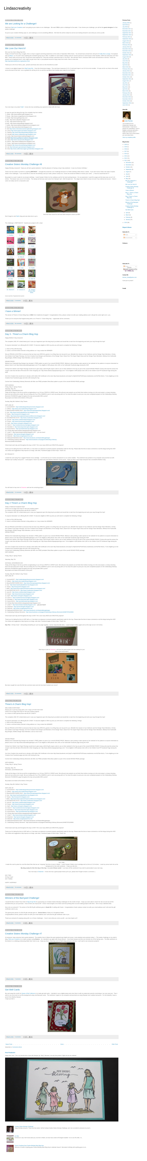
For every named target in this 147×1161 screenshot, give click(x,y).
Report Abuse (126, 227)
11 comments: (18, 37)
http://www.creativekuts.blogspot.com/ (31, 417)
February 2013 (126, 45)
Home (62, 1044)
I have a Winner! (13, 311)
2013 (125, 156)
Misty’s (11, 55)
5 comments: (18, 300)
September (129, 169)
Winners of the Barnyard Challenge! (22, 898)
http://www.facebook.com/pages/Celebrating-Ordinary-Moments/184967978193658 (50, 612)
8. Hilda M (21, 257)
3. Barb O (32, 235)
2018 (125, 149)
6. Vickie (32, 246)
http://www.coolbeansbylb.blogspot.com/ (23, 419)
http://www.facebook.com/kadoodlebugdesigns (36, 438)
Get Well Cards (12, 989)
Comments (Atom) (17, 1047)
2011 (125, 160)
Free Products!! (10, 1052)
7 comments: (18, 979)
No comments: (18, 323)
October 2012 (126, 53)
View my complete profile (129, 137)
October (128, 167)
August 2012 (125, 57)
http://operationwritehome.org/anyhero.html (17, 61)
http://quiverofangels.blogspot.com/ (24, 434)
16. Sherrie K (10, 289)
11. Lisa (21, 268)
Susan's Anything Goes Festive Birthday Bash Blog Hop (29, 1145)
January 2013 (126, 47)
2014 (125, 153)
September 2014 (126, 34)
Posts (126, 234)
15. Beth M (31, 279)
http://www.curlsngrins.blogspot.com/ (21, 423)
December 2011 (126, 73)
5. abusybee (21, 246)
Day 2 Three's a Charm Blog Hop (21, 503)
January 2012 (126, 71)
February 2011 (126, 93)
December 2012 (126, 49)
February (128, 217)
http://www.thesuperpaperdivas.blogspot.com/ (37, 410)
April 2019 (125, 24)
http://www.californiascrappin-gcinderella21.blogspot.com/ (26, 148)
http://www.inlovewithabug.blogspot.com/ (23, 145)
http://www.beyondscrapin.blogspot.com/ (26, 427)
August (128, 171)
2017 (125, 151)
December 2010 (126, 97)
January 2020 (126, 22)
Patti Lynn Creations (17, 27)
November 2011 (126, 75)
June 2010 (125, 105)
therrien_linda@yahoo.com (129, 277)
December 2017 (126, 28)
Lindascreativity (17, 8)
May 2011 (125, 87)
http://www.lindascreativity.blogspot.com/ (24, 605)
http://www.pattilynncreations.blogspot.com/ (24, 138)
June (127, 176)
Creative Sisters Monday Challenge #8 (23, 164)
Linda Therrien (128, 121)
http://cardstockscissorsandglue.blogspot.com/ (26, 425)
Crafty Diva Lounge (104, 54)
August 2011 (125, 81)
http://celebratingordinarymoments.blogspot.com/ (30, 407)
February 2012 (126, 69)
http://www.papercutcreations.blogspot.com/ (23, 130)
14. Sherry (21, 279)
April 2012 (125, 65)
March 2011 (125, 91)
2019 (125, 146)
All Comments (128, 237)
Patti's (18, 216)
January (128, 219)
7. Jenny (10, 257)
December (129, 162)
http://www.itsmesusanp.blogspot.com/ (23, 421)
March (127, 215)
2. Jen (21, 235)
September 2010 (126, 103)
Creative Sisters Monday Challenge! (24, 1126)
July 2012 (124, 59)
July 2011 (124, 83)
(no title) (17, 1136)
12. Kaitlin (32, 268)
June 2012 (125, 61)
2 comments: (18, 923)
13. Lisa (10, 279)
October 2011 (126, 77)
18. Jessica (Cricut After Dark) (31, 291)
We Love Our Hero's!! (15, 48)
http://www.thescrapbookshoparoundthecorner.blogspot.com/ (27, 416)
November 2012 (126, 50)
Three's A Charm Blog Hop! (18, 704)
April (127, 212)
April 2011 (125, 89)
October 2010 (126, 101)
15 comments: (18, 887)
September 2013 (126, 39)
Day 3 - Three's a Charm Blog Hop (21, 334)
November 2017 (126, 31)
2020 (125, 144)
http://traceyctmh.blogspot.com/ (20, 414)
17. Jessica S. (21, 289)
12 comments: (18, 693)
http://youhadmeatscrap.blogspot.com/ (27, 428)
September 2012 (126, 55)
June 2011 (125, 85)
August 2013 (125, 41)
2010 (125, 222)
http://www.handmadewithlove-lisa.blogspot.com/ (24, 412)
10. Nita (10, 268)
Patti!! (22, 107)
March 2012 (125, 67)
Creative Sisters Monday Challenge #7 (23, 933)
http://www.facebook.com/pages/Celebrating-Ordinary (41, 439)
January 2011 (126, 95)
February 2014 (126, 37)
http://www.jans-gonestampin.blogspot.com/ (22, 147)
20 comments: (18, 153)
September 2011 (126, 79)
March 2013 (125, 43)
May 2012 (125, 63)
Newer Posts (9, 1044)
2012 (125, 158)
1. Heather (10, 235)
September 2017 (126, 33)
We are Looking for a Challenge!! (21, 23)
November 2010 (126, 99)
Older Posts (115, 1044)
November (129, 165)
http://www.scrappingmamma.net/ (22, 436)
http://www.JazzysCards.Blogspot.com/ (22, 139)
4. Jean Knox (10, 246)
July (127, 174)
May (127, 178)
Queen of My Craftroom (28, 993)
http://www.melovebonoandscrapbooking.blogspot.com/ (25, 129)
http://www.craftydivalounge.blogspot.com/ (24, 134)
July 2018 (124, 27)
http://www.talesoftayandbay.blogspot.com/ (24, 132)
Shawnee (41, 871)
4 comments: (18, 1036)
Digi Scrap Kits (29, 68)
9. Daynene (31, 257)
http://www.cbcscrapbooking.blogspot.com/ (24, 408)
